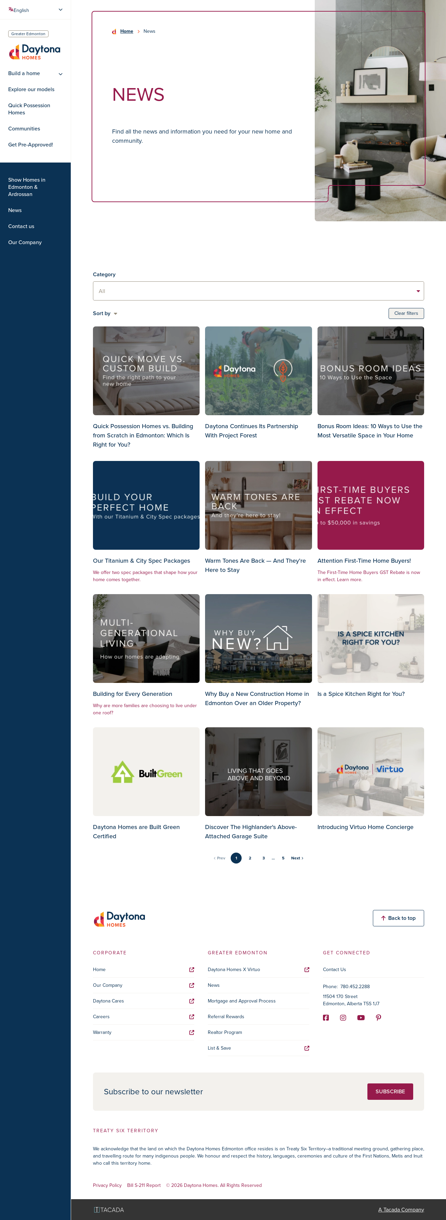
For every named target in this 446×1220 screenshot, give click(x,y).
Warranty (143, 1032)
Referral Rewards (226, 1016)
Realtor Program (225, 1032)
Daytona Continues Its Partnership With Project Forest (251, 431)
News (15, 210)
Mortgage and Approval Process (242, 1001)
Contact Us (334, 969)
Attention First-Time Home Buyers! (364, 560)
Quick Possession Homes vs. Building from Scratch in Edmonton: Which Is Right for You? (143, 435)
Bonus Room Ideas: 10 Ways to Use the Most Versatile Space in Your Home (369, 431)
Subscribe (390, 1091)
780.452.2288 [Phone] (355, 986)
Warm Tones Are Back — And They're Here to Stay (255, 565)
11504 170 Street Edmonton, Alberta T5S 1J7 (351, 1000)
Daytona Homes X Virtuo (258, 969)
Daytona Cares (143, 1001)
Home (126, 31)
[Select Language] (36, 9)
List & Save (258, 1048)
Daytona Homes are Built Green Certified (136, 832)
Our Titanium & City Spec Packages (141, 560)
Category (104, 274)
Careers (143, 1016)
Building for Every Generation (132, 693)
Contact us (21, 226)
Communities (24, 128)
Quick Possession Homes (29, 109)
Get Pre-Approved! (30, 145)
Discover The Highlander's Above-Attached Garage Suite (251, 832)
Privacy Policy (107, 1185)
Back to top (398, 918)
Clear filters (406, 313)
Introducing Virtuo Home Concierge (365, 827)
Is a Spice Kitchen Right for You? (361, 693)
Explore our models (31, 89)
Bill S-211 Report (144, 1185)
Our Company (25, 242)
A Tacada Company (401, 1210)
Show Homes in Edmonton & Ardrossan (26, 187)
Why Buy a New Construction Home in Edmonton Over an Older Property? (257, 698)
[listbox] (258, 290)
